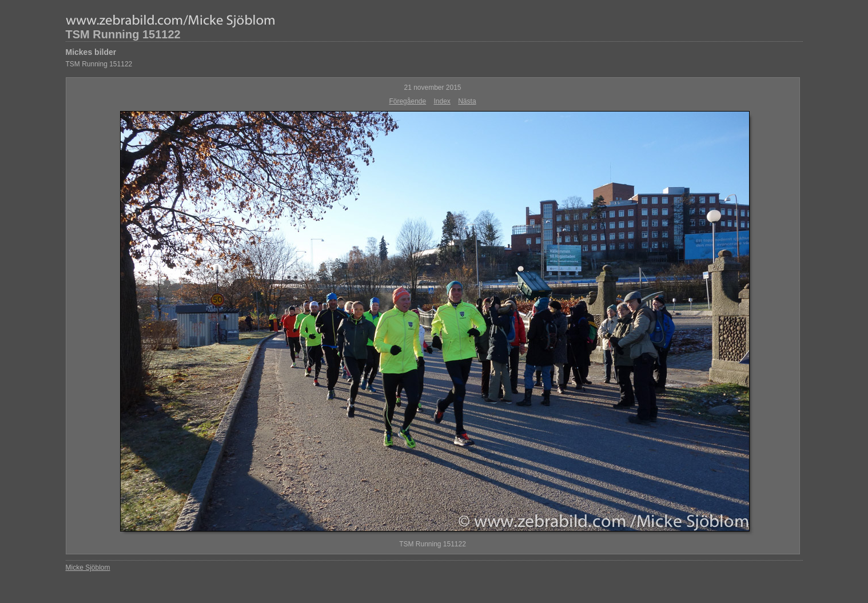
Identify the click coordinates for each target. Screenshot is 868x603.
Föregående (407, 101)
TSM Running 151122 (123, 34)
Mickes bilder (91, 52)
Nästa (467, 101)
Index (442, 101)
